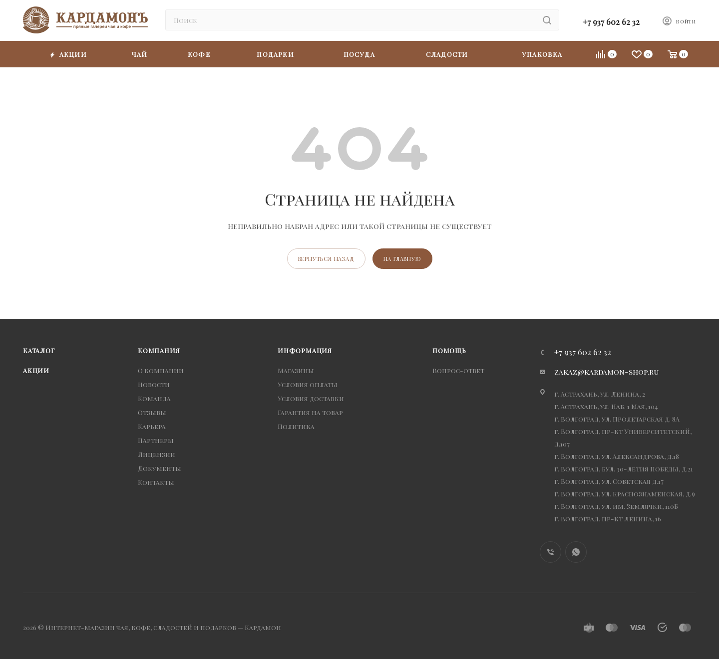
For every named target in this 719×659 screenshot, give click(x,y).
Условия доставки (311, 398)
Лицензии (156, 454)
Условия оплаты (308, 384)
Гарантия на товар (310, 412)
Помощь (449, 350)
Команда (154, 398)
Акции (36, 370)
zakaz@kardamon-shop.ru (606, 372)
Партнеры (156, 440)
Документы (159, 468)
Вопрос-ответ (458, 370)
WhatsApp (576, 552)
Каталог (39, 350)
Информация (305, 350)
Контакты (156, 482)
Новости (154, 384)
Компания (159, 350)
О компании (161, 370)
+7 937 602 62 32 (611, 21)
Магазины (296, 370)
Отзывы (152, 412)
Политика (296, 426)
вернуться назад (326, 258)
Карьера (152, 426)
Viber (550, 552)
